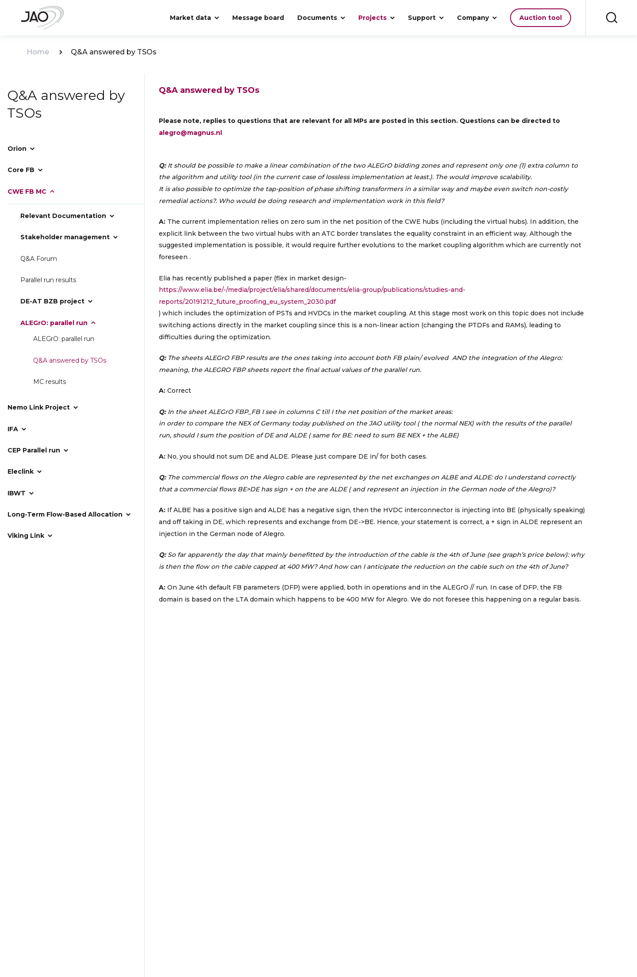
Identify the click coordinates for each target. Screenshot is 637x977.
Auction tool (540, 18)
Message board (258, 18)
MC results (50, 371)
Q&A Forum (38, 254)
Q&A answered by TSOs (70, 351)
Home (38, 52)
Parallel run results (48, 275)
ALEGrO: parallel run (64, 331)
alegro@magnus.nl (190, 133)
